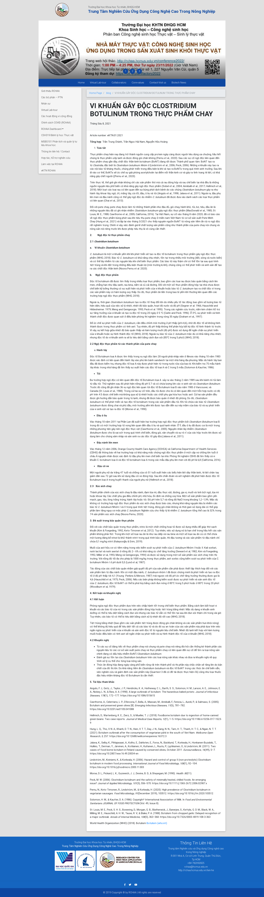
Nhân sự (45, 103)
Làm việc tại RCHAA (51, 164)
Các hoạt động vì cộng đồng (56, 116)
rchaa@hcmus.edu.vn (196, 866)
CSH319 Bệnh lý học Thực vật (57, 135)
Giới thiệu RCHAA (50, 90)
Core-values (138, 82)
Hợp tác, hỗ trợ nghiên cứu (55, 157)
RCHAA (133, 892)
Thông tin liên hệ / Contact (55, 151)
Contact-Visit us (158, 82)
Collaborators (119, 82)
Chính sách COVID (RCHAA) (56, 122)
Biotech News (179, 82)
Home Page (95, 93)
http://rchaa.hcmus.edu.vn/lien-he (196, 870)
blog (108, 93)
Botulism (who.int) (157, 823)
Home (81, 82)
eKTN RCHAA (48, 170)
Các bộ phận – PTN (52, 97)
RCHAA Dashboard (51, 128)
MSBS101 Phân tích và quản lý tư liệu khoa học (59, 143)
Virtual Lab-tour (98, 82)
